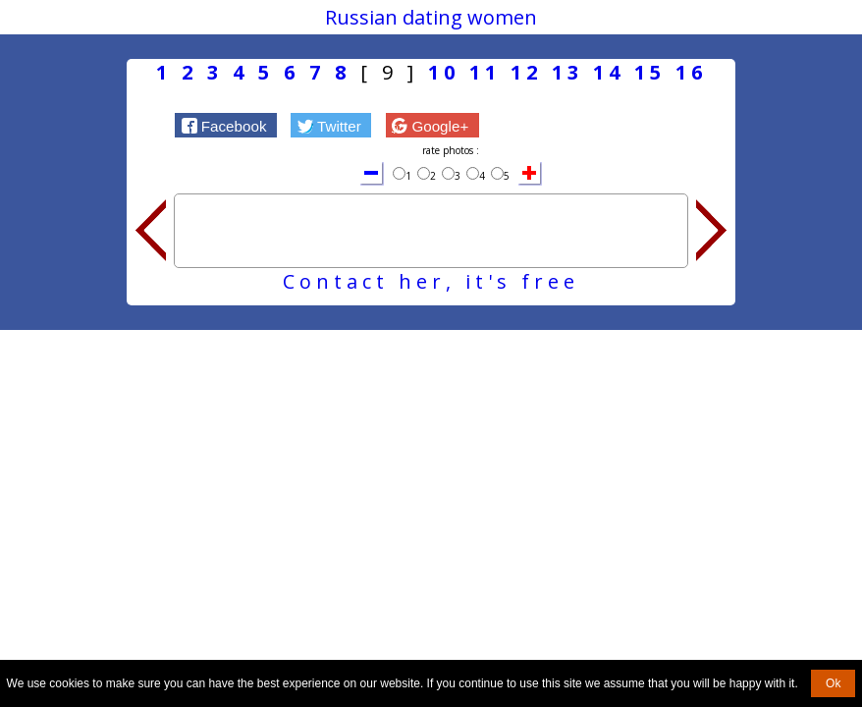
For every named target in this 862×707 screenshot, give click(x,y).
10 (443, 72)
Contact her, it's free (431, 281)
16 (691, 72)
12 (526, 72)
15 (650, 72)
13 (567, 72)
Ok (833, 683)
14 (608, 72)
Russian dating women (431, 17)
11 (485, 72)
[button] (226, 124)
